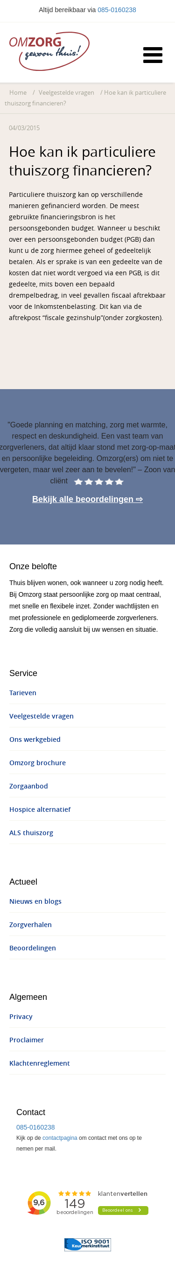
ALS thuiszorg (31, 833)
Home (18, 92)
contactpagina (59, 1138)
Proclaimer (26, 1040)
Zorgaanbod (28, 786)
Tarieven (22, 693)
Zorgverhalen (30, 925)
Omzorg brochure (37, 763)
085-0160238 (117, 10)
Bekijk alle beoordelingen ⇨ (87, 499)
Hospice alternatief (39, 810)
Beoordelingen (32, 948)
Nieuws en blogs (35, 902)
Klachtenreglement (39, 1064)
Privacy (21, 1017)
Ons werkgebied (35, 740)
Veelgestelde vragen (66, 92)
